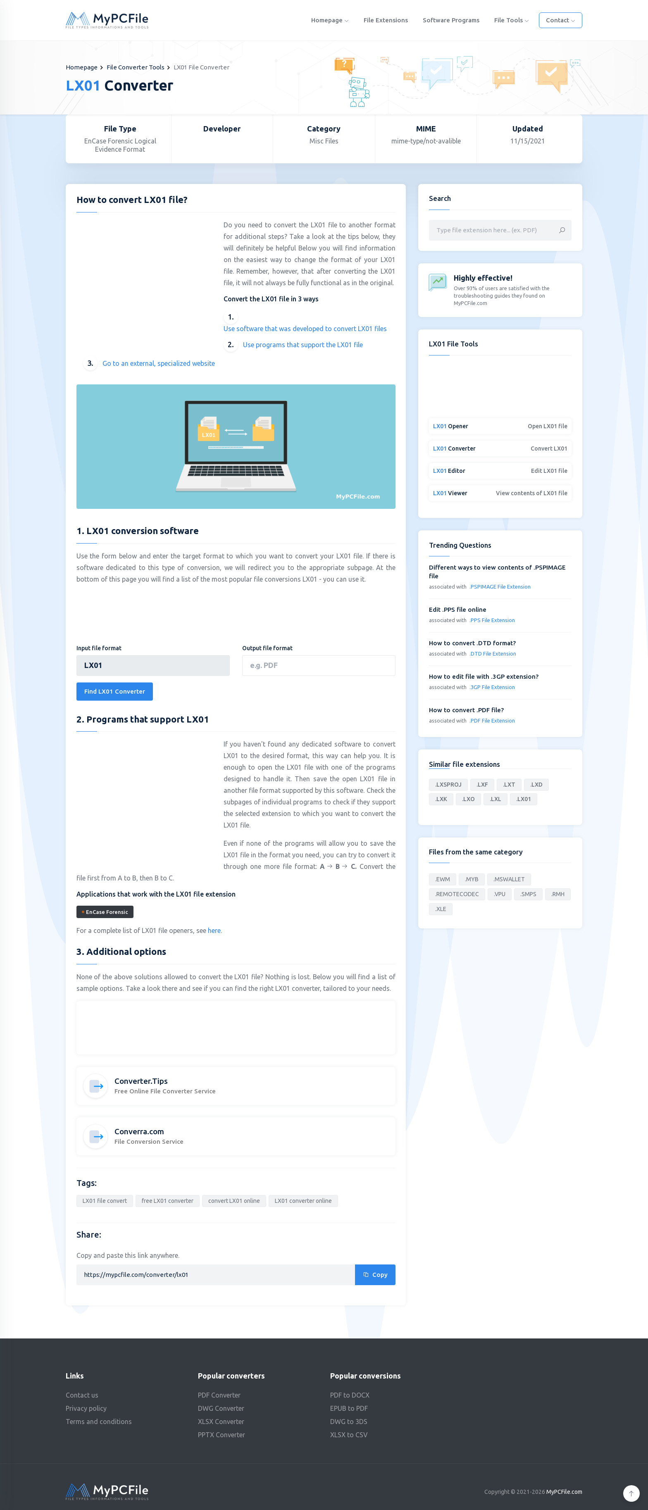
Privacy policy (86, 1408)
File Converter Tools (135, 67)
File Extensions (386, 20)
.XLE (440, 909)
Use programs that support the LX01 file (303, 344)
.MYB (472, 879)
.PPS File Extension (492, 620)
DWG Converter (221, 1408)
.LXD (536, 784)
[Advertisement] (145, 278)
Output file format (267, 648)
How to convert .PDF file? (466, 709)
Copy (375, 1274)
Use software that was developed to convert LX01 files (305, 328)
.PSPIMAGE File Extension (500, 586)
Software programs (451, 20)
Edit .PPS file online (457, 609)
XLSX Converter (221, 1421)
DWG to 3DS (348, 1421)
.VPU (499, 894)
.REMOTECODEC (457, 894)
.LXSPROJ (448, 784)
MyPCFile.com (564, 1492)
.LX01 (523, 799)
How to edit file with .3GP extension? (483, 676)
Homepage (330, 20)
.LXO (468, 799)
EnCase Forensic (105, 912)
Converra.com (139, 1131)
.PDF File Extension (492, 720)
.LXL (495, 799)
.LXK (441, 799)
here (214, 930)
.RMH (558, 894)
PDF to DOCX (349, 1395)
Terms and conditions (99, 1421)
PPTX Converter (221, 1434)
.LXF (482, 784)
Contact (560, 20)
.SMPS (528, 894)
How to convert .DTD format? (472, 642)
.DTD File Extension (492, 653)
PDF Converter (219, 1395)
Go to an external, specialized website (158, 363)
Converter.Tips (141, 1080)
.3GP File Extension (492, 687)
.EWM (442, 879)
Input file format (99, 648)
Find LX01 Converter (114, 691)
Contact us (82, 1395)
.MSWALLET (509, 879)
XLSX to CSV (349, 1434)
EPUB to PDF (349, 1408)
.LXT (509, 784)
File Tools (511, 20)
